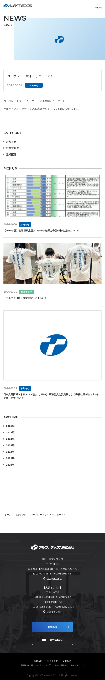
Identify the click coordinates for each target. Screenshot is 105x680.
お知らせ (11, 141)
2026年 (10, 426)
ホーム (8, 514)
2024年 (10, 439)
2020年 (10, 464)
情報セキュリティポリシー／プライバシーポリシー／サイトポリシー (53, 665)
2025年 (10, 432)
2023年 (10, 445)
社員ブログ (12, 148)
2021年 (10, 458)
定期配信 (11, 154)
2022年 (10, 451)
